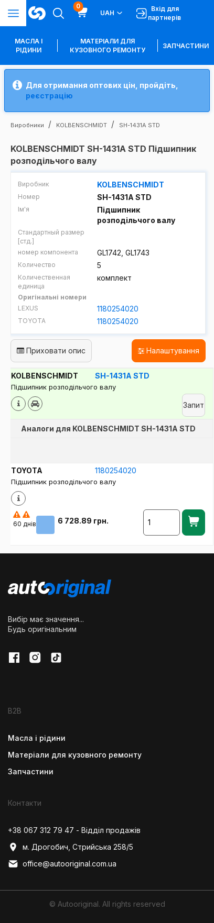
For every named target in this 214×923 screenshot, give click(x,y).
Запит (193, 405)
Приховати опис (51, 350)
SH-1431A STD (122, 375)
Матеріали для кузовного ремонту (107, 45)
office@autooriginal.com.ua (62, 864)
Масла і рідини (37, 737)
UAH (112, 13)
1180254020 (117, 308)
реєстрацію (49, 95)
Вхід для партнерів (158, 13)
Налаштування (168, 350)
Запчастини (186, 46)
